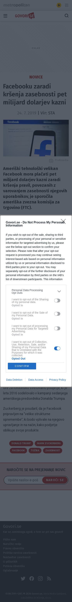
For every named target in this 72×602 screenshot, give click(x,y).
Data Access (35, 379)
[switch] (57, 300)
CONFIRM (22, 366)
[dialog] (36, 301)
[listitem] (36, 291)
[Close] (64, 222)
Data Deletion (14, 379)
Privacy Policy (57, 379)
